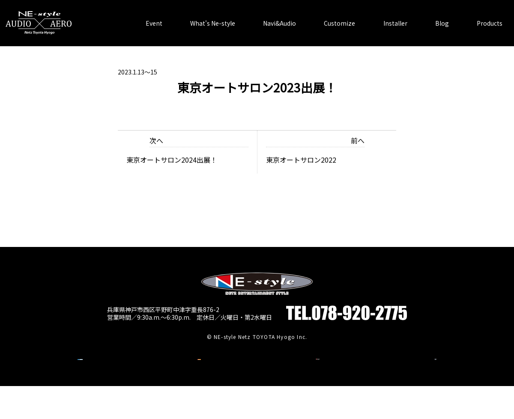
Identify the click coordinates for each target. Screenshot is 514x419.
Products (489, 17)
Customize (339, 17)
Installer (395, 17)
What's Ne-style (212, 17)
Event (154, 17)
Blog (442, 17)
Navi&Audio (279, 17)
